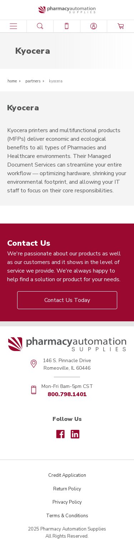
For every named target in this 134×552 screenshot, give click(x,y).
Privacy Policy (67, 502)
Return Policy (67, 489)
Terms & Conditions (67, 516)
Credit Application (67, 475)
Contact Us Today (67, 300)
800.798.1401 (67, 394)
